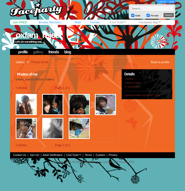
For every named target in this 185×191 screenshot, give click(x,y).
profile (23, 52)
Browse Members (50, 22)
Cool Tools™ (118, 22)
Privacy (113, 155)
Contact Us (19, 155)
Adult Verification (53, 155)
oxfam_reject (38, 35)
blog (67, 52)
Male (77, 22)
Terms (88, 155)
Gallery (20, 62)
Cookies (100, 155)
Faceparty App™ (150, 22)
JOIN (171, 2)
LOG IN (162, 2)
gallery (38, 52)
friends (54, 52)
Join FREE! (20, 22)
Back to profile (160, 62)
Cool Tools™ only (150, 95)
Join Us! (34, 155)
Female (95, 22)
